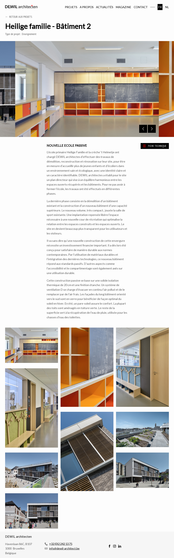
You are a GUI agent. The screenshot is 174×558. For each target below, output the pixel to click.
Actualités (104, 7)
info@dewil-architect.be (64, 548)
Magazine (123, 7)
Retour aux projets (20, 17)
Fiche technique (157, 146)
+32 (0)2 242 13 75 (60, 544)
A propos (86, 7)
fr (160, 7)
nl (167, 7)
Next (152, 129)
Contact (141, 7)
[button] (31, 346)
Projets (71, 7)
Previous (143, 129)
